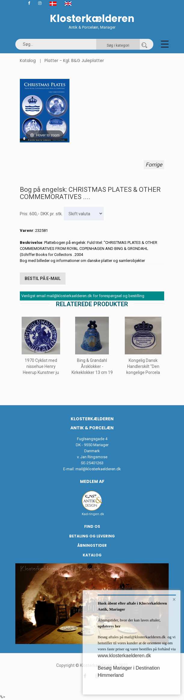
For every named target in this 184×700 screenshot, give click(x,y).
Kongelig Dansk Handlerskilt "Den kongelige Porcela (143, 366)
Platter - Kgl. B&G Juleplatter (74, 61)
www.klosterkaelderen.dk (124, 655)
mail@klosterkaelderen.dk (98, 469)
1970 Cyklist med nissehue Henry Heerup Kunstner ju (41, 366)
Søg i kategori (118, 45)
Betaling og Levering (92, 536)
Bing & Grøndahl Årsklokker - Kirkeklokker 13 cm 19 (92, 366)
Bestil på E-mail (43, 278)
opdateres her (109, 626)
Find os (92, 526)
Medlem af (92, 481)
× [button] (174, 599)
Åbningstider (92, 545)
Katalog (28, 61)
